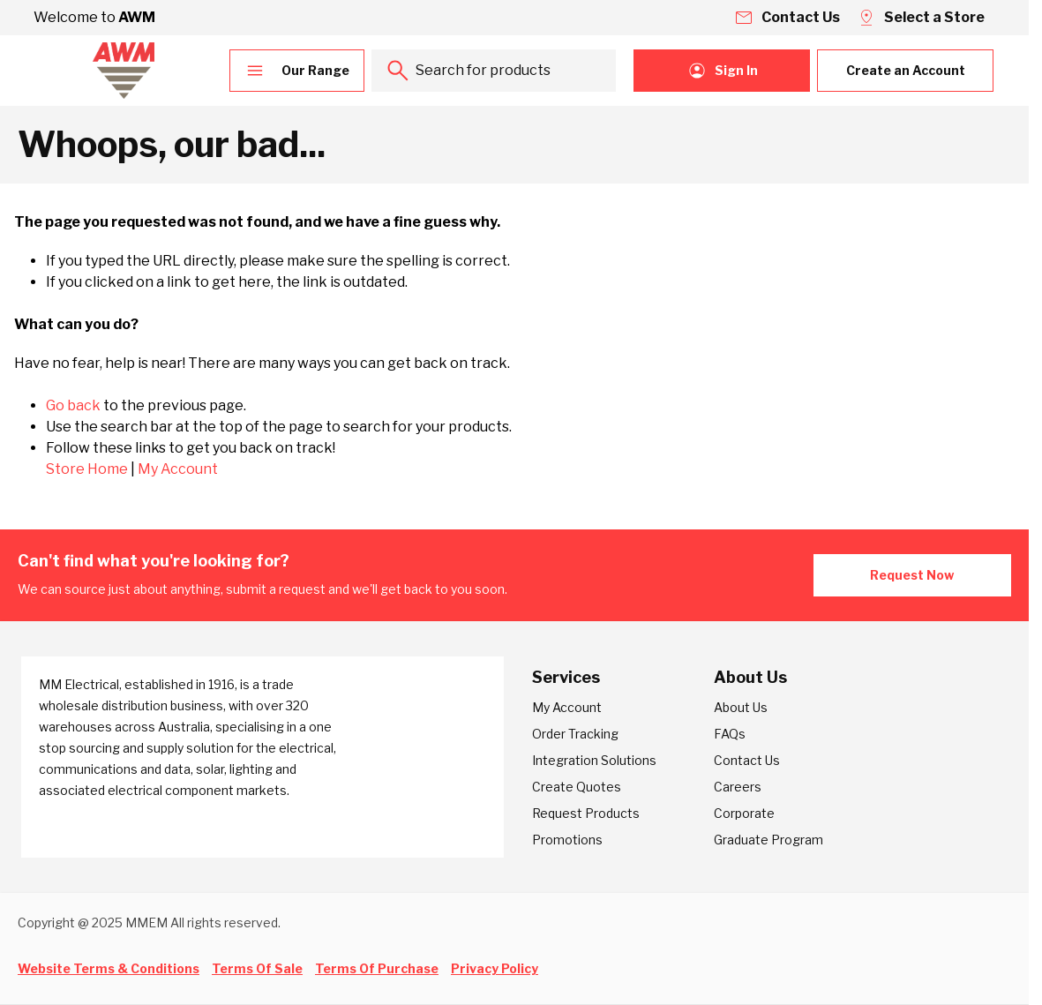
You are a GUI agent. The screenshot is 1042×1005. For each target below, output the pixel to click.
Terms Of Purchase (377, 968)
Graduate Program (768, 839)
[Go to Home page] (123, 70)
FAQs (730, 733)
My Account (178, 469)
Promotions (567, 839)
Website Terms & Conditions (108, 968)
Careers (737, 786)
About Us (741, 707)
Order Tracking (575, 733)
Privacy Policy (494, 968)
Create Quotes (576, 786)
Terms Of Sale (257, 968)
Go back (73, 405)
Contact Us (747, 760)
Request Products (586, 813)
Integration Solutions (594, 760)
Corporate (744, 813)
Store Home (87, 469)
